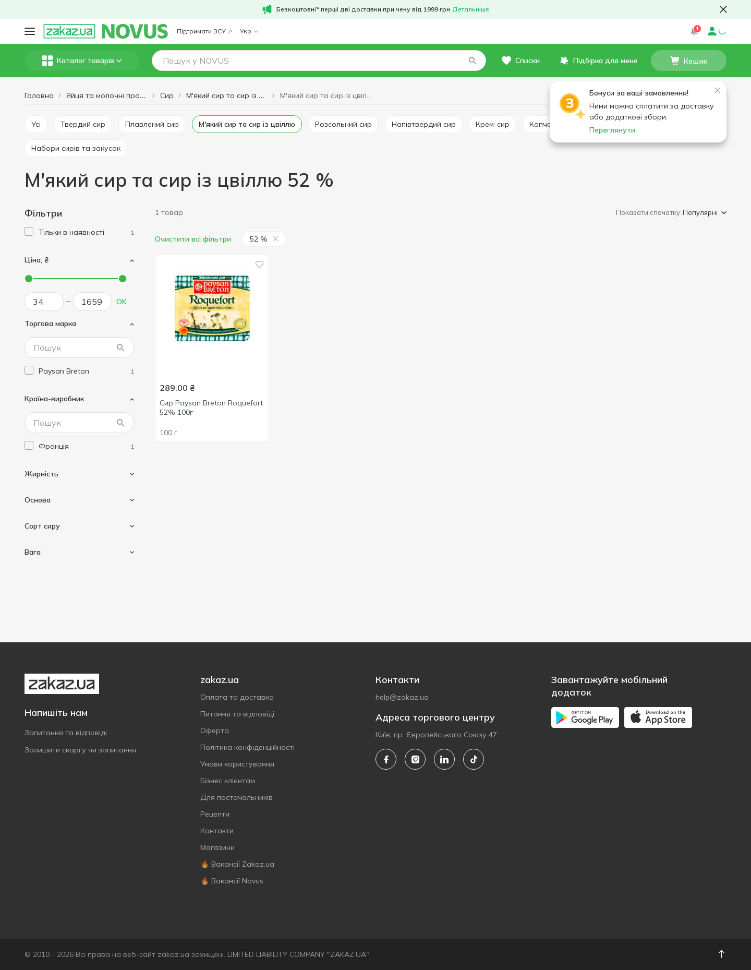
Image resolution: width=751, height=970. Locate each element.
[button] (472, 60)
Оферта (214, 730)
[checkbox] (29, 231)
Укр (249, 31)
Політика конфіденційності (247, 747)
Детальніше (470, 9)
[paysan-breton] (86, 371)
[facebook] (386, 759)
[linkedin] (444, 759)
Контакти (217, 830)
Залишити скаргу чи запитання (80, 750)
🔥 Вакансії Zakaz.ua (237, 864)
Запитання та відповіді (66, 732)
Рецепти (214, 814)
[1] (86, 232)
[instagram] (415, 759)
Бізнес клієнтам (227, 780)
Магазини (217, 847)
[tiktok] (473, 759)
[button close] (723, 9)
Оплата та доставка (237, 697)
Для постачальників (236, 797)
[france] (86, 446)
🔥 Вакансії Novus (231, 880)
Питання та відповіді (237, 713)
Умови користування (237, 764)
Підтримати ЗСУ (204, 31)
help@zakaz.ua (402, 697)
